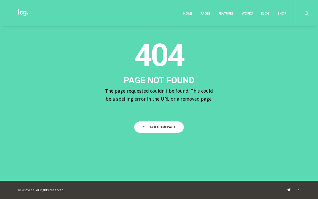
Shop (282, 13)
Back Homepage (159, 127)
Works (247, 13)
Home (187, 13)
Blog (265, 13)
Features (226, 13)
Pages (206, 13)
